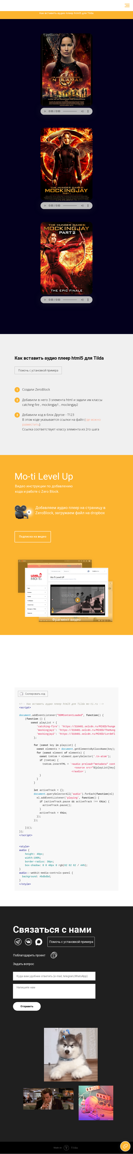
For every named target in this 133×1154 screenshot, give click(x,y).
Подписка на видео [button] (33, 536)
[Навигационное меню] (127, 5)
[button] (38, 368)
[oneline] (54, 976)
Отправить (26, 1006)
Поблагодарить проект (29, 955)
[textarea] (54, 991)
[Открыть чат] (125, 1146)
